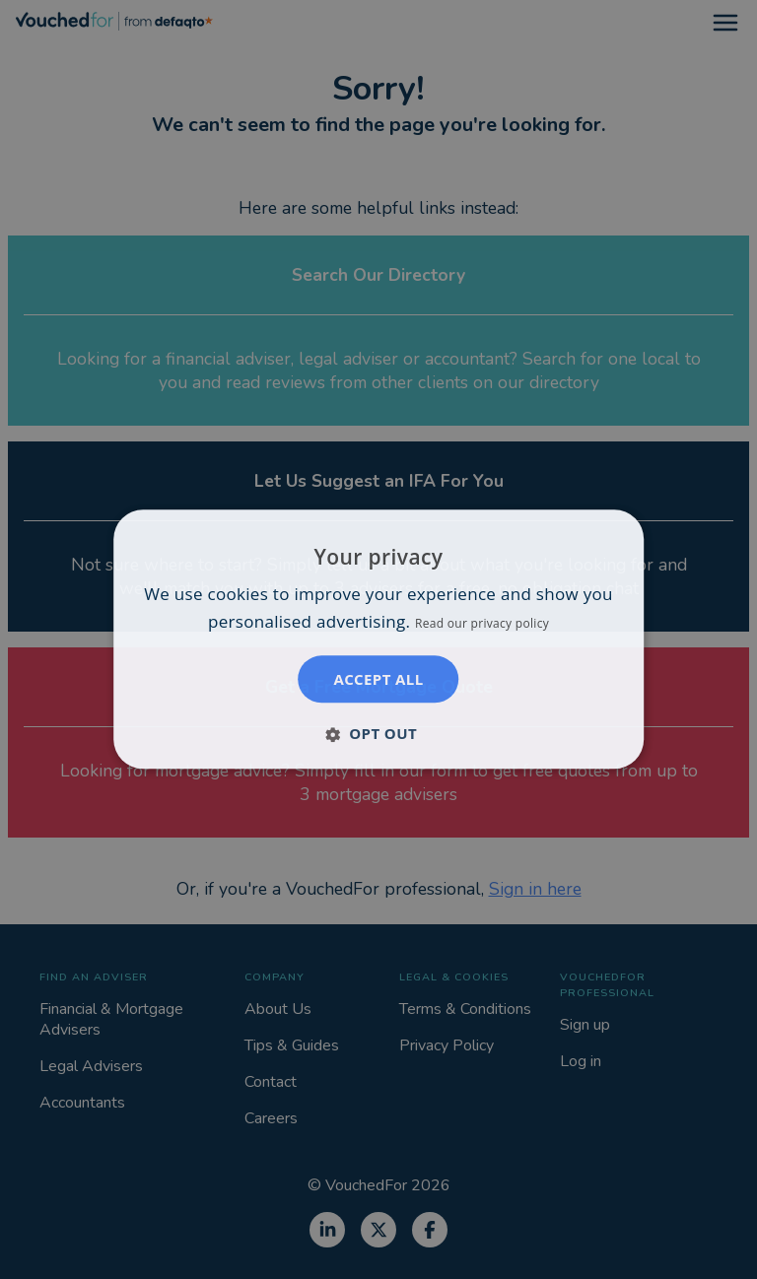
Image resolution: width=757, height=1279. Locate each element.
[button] (378, 734)
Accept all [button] (378, 680)
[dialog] (378, 639)
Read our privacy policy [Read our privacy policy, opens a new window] (482, 624)
